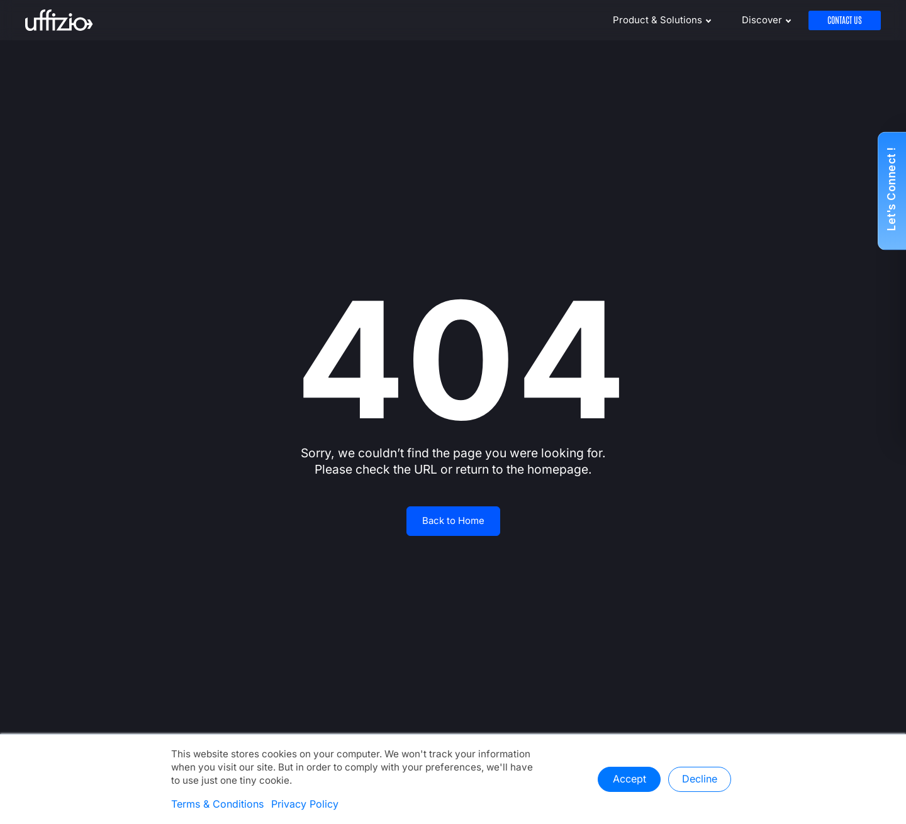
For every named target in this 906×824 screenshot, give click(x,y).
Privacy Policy (304, 804)
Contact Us (844, 20)
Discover (762, 20)
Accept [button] (629, 779)
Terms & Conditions (217, 804)
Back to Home (453, 521)
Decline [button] (699, 779)
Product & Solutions (657, 20)
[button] (892, 191)
